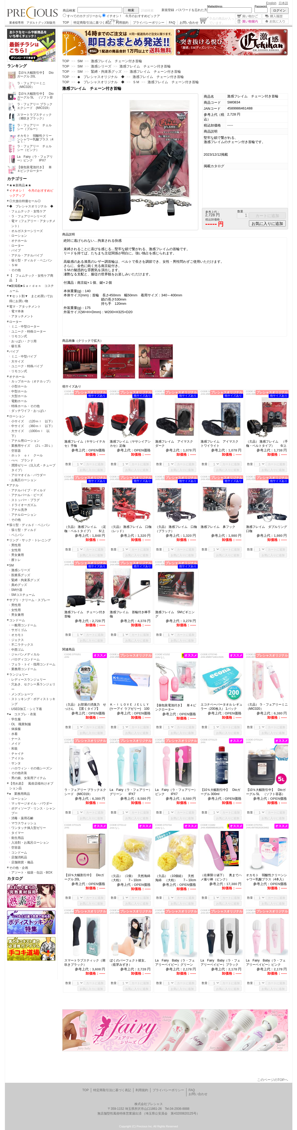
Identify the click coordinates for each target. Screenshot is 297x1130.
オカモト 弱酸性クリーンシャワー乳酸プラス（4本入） (267, 877)
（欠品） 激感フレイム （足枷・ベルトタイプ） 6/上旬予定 (85, 529)
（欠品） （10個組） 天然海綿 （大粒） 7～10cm (175, 878)
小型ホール (19, 386)
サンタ (16, 763)
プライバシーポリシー (148, 22)
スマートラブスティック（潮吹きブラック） (84, 962)
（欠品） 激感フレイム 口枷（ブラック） (176, 529)
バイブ (16, 250)
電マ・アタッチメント (25, 306)
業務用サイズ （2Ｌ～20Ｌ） (32, 446)
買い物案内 (248, 21)
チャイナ (17, 753)
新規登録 (167, 10)
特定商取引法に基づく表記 (92, 22)
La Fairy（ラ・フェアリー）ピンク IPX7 (176, 792)
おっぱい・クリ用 (24, 341)
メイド (16, 743)
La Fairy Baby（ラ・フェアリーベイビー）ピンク (266, 962)
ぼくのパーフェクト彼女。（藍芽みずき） (129, 962)
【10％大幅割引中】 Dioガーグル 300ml (220, 792)
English (271, 3)
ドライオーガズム (24, 505)
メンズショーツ (22, 694)
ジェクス (17, 640)
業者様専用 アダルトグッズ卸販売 (32, 22)
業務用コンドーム (24, 669)
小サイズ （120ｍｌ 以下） (32, 421)
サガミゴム (19, 630)
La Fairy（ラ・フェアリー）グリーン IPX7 (131, 792)
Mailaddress (214, 6)
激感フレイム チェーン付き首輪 (84, 614)
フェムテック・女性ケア (28, 211)
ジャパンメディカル (25, 654)
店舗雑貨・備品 (22, 862)
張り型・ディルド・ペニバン (31, 260)
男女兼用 (17, 555)
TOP (66, 22)
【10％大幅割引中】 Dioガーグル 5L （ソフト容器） (266, 792)
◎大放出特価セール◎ (25, 201)
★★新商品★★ (20, 185)
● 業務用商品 (19, 794)
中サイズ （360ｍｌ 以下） (32, 426)
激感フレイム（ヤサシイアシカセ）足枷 (130, 444)
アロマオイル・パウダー (28, 475)
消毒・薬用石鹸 (22, 818)
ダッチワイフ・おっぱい (28, 411)
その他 (16, 270)
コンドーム (17, 620)
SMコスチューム (23, 595)
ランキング (17, 66)
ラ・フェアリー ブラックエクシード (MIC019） (85, 792)
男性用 (16, 545)
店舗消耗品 (19, 857)
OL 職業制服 (22, 724)
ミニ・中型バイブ (24, 356)
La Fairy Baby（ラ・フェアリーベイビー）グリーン (175, 962)
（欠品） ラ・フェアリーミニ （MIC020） (267, 707)
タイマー (17, 833)
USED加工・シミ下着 (26, 709)
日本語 (283, 3)
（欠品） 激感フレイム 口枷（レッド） (131, 529)
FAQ (172, 22)
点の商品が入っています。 (221, 20)
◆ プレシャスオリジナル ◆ (31, 206)
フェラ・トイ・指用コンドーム (33, 664)
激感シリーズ (20, 570)
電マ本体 (17, 311)
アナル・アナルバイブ (27, 255)
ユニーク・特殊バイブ (27, 366)
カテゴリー (17, 179)
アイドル (17, 758)
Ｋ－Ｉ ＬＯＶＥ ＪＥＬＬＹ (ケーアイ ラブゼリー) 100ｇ (129, 707)
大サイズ (17, 361)
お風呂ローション (24, 480)
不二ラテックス (22, 645)
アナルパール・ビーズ (27, 495)
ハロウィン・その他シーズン (31, 768)
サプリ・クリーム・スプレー (29, 600)
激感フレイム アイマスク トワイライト (221, 444)
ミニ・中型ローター (25, 326)
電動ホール (19, 401)
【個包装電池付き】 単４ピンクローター (175, 707)
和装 (14, 748)
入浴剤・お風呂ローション (30, 842)
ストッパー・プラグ (25, 500)
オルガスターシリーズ (27, 231)
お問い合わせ (189, 22)
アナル (14, 485)
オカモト (17, 635)
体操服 (16, 729)
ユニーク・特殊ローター (28, 331)
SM (11, 565)
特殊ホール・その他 (25, 406)
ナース (16, 739)
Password (261, 6)
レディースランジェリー (28, 679)
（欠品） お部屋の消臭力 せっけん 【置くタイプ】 (85, 707)
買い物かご (248, 16)
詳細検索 (147, 10)
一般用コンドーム (24, 625)
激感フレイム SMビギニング (175, 614)
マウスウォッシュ (24, 823)
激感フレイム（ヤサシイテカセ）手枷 (84, 444)
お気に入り (275, 21)
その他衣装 (19, 773)
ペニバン (17, 535)
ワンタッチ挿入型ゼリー (28, 828)
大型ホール (19, 396)
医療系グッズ (20, 575)
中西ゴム (17, 649)
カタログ (15, 878)
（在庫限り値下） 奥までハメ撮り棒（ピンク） (221, 877)
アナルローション (24, 515)
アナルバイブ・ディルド (28, 490)
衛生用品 (17, 838)
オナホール (19, 241)
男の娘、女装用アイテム (28, 778)
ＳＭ (14, 265)
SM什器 (16, 590)
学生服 (16, 719)
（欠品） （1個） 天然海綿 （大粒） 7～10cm (131, 878)
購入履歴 (275, 16)
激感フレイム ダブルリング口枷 (266, 529)
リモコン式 (19, 336)
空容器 (16, 451)
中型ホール (19, 391)
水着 (14, 734)
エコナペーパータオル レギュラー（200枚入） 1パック (221, 707)
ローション (19, 236)
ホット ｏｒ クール (28, 455)
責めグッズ (19, 585)
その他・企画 (18, 868)
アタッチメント (22, 316)
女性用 (16, 550)
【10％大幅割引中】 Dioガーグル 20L (84, 877)
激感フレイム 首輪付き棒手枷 (130, 614)
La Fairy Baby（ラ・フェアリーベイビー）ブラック (220, 962)
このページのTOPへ (272, 1080)
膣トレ (16, 560)
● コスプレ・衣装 (22, 714)
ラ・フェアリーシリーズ (28, 216)
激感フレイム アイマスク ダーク (175, 444)
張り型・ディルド (24, 530)
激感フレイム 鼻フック (221, 527)
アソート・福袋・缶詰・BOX (32, 872)
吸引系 (16, 346)
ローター (17, 246)
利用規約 (122, 22)
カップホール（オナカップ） (31, 381)
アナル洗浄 (19, 510)
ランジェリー (18, 674)
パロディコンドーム (25, 659)
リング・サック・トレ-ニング (30, 540)
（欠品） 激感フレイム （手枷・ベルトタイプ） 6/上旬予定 (267, 444)
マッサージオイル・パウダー (31, 803)
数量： (69, 464)
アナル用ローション (25, 441)
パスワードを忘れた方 (191, 10)
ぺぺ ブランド (22, 460)
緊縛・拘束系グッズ (25, 580)
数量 (240, 211)
